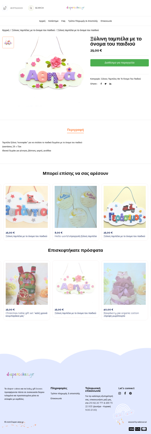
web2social (142, 422)
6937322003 (16, 8)
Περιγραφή (75, 130)
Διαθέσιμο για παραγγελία (119, 63)
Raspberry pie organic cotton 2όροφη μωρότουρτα (121, 314)
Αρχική (5, 30)
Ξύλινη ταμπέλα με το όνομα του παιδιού (26, 236)
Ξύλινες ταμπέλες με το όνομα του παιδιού (33, 30)
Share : (94, 83)
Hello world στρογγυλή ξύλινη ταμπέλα (76, 236)
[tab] (75, 130)
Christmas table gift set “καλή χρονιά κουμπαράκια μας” (26, 314)
